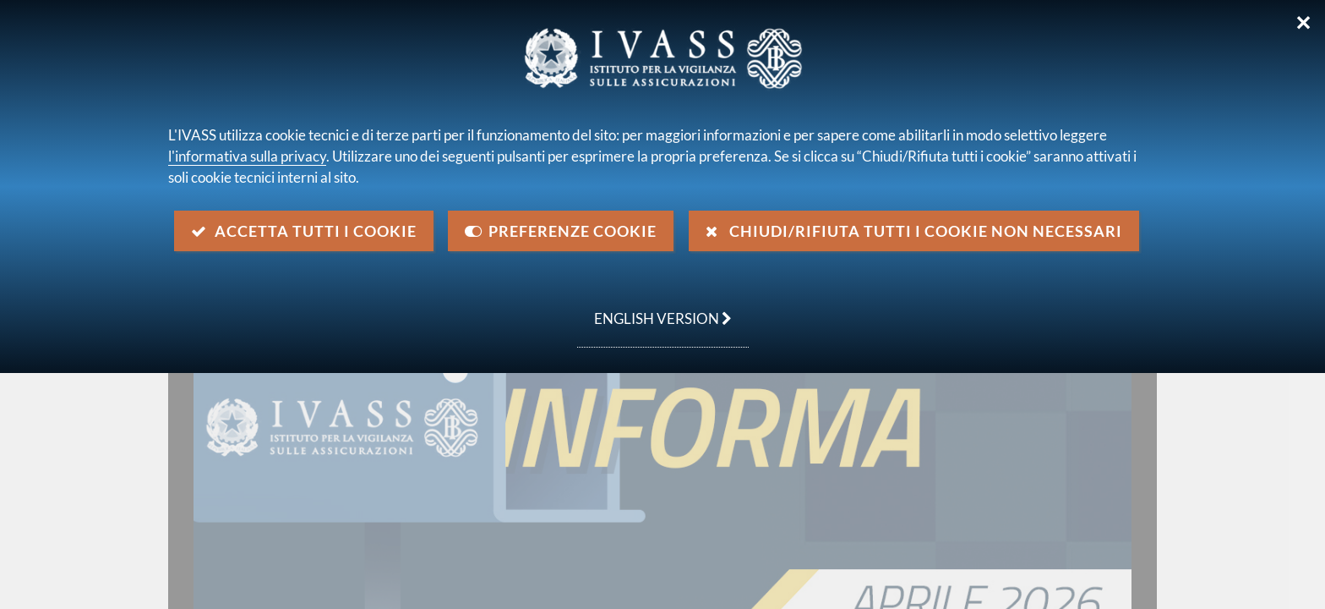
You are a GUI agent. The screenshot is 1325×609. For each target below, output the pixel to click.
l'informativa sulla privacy (247, 156)
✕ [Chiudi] (1303, 23)
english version (654, 309)
